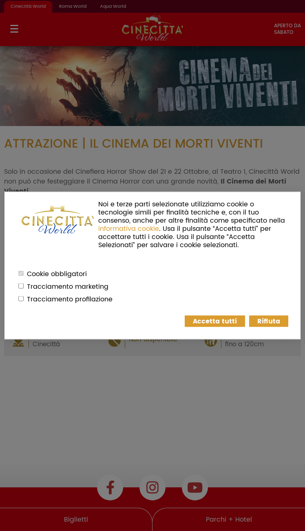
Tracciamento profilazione (70, 299)
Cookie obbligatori (57, 274)
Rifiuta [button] (268, 321)
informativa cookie (128, 228)
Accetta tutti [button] (215, 321)
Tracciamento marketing (67, 286)
